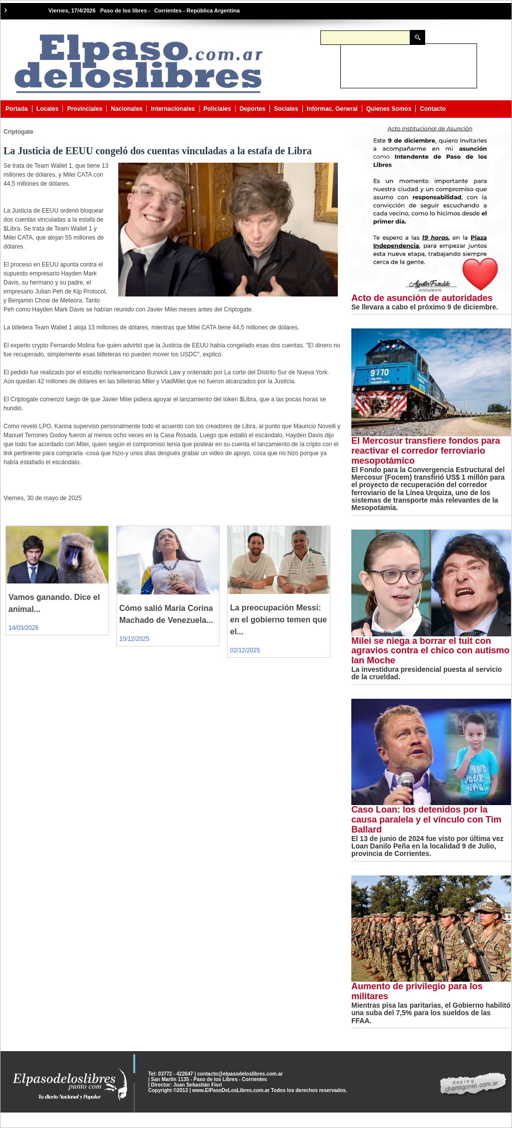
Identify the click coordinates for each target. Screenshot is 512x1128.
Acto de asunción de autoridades (422, 298)
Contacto (433, 108)
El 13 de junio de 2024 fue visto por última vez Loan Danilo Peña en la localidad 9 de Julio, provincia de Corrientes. (427, 846)
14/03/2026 (23, 627)
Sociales (286, 108)
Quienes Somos (389, 108)
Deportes (252, 108)
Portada (16, 108)
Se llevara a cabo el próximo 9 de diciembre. (424, 307)
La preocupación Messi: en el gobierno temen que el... (278, 619)
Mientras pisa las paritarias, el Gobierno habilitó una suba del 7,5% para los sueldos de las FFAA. (431, 1013)
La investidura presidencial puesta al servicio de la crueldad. (426, 673)
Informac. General (332, 108)
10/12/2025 (134, 638)
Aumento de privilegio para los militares (417, 991)
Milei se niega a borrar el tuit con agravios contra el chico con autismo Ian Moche (430, 651)
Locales (47, 108)
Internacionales (173, 108)
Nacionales (126, 108)
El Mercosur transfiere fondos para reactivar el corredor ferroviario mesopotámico (425, 451)
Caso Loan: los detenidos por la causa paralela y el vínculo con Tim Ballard (426, 820)
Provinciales (84, 108)
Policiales (217, 108)
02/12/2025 (245, 650)
